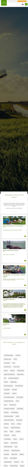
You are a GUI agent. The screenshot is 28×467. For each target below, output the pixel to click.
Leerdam (13, 435)
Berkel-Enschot (20, 374)
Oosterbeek (16, 461)
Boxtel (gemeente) (19, 385)
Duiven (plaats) (13, 404)
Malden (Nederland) (8, 446)
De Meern (14, 393)
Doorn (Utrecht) (20, 397)
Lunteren (21, 439)
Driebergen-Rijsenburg (8, 401)
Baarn (14, 362)
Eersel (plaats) (20, 408)
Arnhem (15, 359)
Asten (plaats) (7, 362)
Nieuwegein (6, 454)
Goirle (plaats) (19, 420)
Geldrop (17, 416)
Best (5, 378)
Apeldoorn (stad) (7, 359)
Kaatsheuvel (6, 435)
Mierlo (16, 446)
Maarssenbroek (14, 442)
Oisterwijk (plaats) (7, 461)
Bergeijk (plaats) (20, 370)
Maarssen (6, 442)
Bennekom (12, 370)
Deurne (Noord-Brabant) (9, 397)
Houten (5, 431)
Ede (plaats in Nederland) (9, 408)
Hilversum (6, 427)
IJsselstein (18, 431)
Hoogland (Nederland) (15, 427)
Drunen (17, 401)
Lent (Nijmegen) (7, 439)
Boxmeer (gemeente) (8, 385)
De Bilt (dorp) (6, 393)
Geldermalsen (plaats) (8, 416)
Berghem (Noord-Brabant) (9, 374)
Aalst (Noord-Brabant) (8, 355)
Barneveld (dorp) (7, 366)
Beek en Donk (16, 366)
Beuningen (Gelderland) (13, 378)
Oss (22, 461)
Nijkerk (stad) (14, 454)
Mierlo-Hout (6, 450)
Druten (5, 404)
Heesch (12, 423)
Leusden (15, 439)
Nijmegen (22, 454)
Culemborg (14, 389)
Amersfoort (18, 355)
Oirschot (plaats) (13, 458)
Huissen (11, 431)
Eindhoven (6, 412)
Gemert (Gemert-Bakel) (9, 420)
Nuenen (5, 458)
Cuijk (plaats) (6, 389)
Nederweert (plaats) (16, 450)
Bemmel (5, 370)
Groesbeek (6, 423)
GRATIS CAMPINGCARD (22, 1)
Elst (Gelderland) (14, 412)
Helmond (19, 423)
